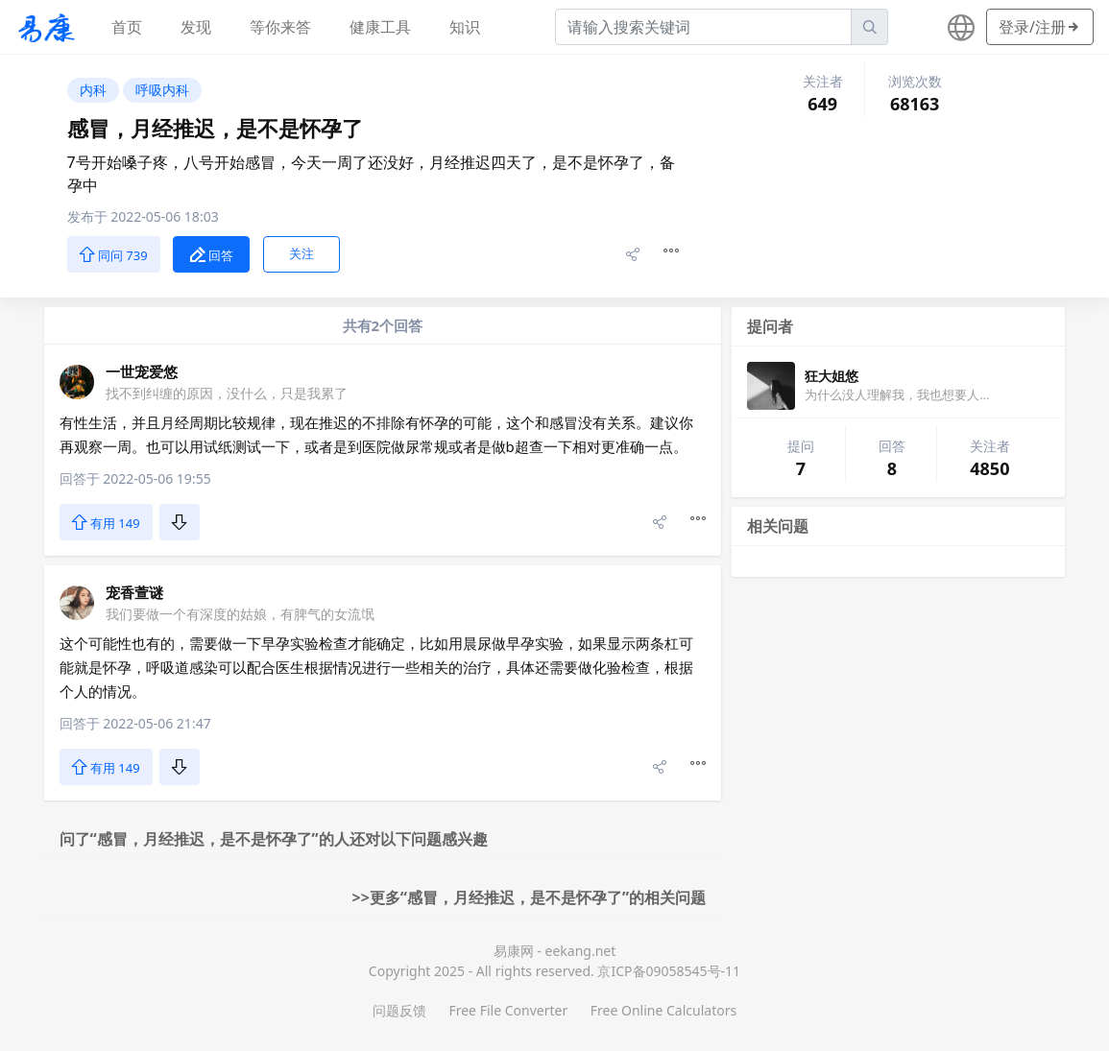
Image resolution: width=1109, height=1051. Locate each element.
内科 (93, 90)
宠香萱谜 (134, 592)
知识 (464, 26)
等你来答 (280, 26)
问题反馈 (399, 1010)
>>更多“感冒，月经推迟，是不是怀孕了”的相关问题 (529, 897)
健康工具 (380, 26)
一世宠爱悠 (142, 371)
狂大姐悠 (831, 376)
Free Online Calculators (663, 1010)
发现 (196, 26)
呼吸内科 (162, 90)
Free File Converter (507, 1010)
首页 (126, 26)
